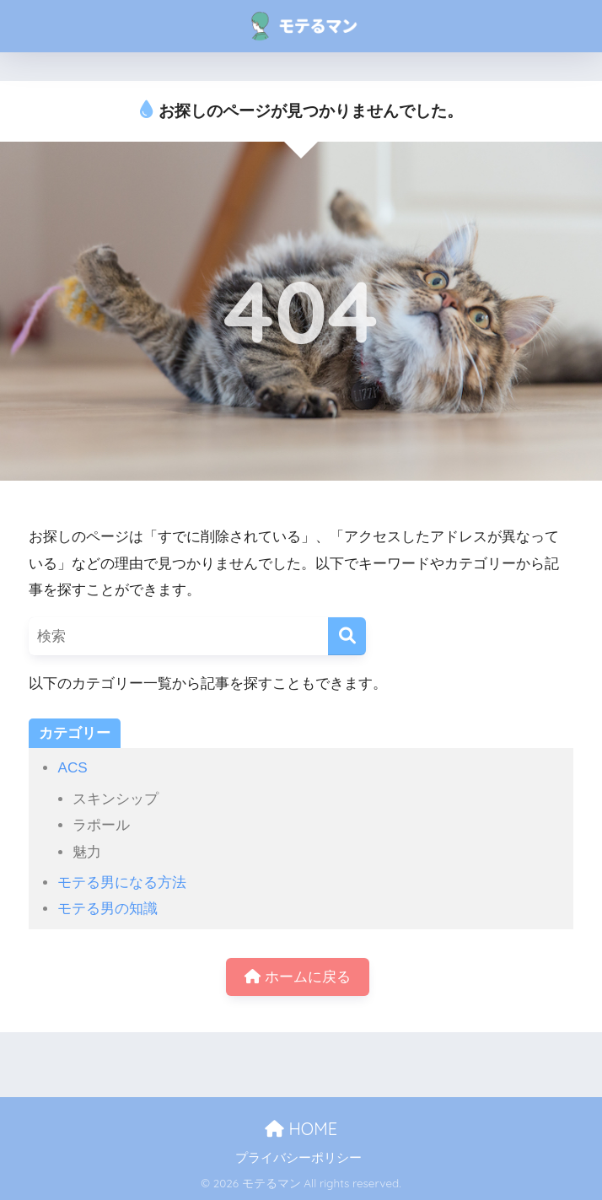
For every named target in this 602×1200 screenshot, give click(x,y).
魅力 (87, 852)
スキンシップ (116, 799)
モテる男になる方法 (121, 882)
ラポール (101, 825)
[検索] (347, 636)
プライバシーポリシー (298, 1158)
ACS (72, 768)
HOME (301, 1128)
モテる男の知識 (107, 909)
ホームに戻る (298, 977)
